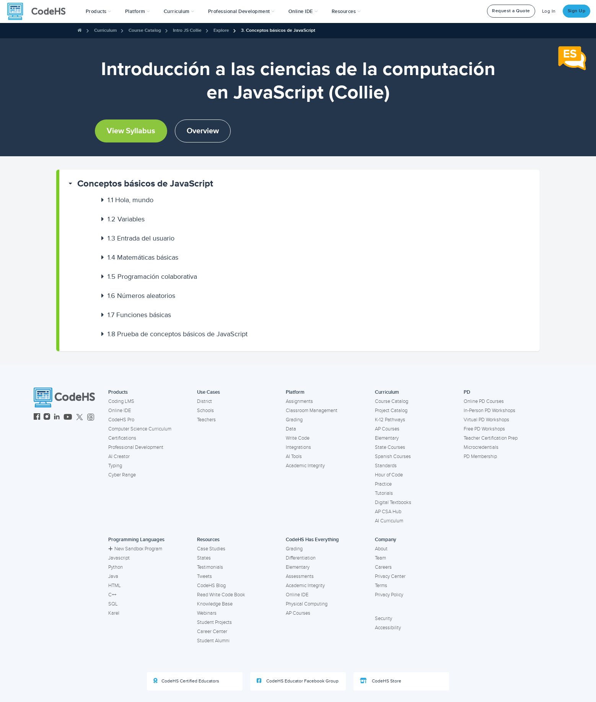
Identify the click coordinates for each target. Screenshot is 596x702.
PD (467, 392)
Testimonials (210, 567)
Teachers (206, 420)
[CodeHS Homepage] (39, 11)
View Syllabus (131, 131)
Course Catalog (145, 30)
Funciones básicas (139, 315)
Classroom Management (311, 410)
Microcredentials (481, 447)
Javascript (119, 558)
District (204, 401)
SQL (113, 604)
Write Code (297, 438)
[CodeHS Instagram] (47, 417)
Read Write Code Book (221, 595)
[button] (98, 11)
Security (383, 618)
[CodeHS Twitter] (79, 417)
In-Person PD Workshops (489, 410)
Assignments (299, 401)
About (381, 549)
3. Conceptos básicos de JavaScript (278, 30)
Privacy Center (390, 576)
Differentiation (301, 558)
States (204, 558)
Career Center (212, 631)
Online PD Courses (484, 401)
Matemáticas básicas (142, 257)
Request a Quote (511, 11)
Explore (221, 30)
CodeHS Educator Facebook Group (298, 681)
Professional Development (135, 447)
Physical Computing (306, 604)
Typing (115, 466)
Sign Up (577, 11)
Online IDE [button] (303, 11)
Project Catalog (391, 410)
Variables (126, 219)
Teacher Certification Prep (491, 438)
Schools (205, 410)
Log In (549, 11)
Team (380, 558)
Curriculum (105, 30)
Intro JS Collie (187, 30)
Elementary (387, 438)
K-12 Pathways (390, 420)
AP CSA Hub (388, 512)
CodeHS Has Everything (312, 539)
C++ (112, 595)
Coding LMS (121, 401)
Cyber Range (122, 475)
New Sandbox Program (135, 549)
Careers (383, 567)
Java (113, 576)
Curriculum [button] (179, 11)
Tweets (204, 576)
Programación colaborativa (152, 276)
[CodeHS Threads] (90, 417)
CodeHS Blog (211, 586)
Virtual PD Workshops (486, 420)
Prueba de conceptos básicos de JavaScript (177, 334)
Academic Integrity (305, 466)
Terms (381, 586)
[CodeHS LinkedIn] (57, 417)
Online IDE (119, 410)
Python (115, 567)
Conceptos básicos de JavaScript (145, 183)
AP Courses (387, 429)
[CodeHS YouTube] (68, 417)
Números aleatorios (141, 295)
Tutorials (384, 493)
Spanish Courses (393, 456)
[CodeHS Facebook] (37, 417)
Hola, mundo (130, 200)
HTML (114, 586)
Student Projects (214, 622)
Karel (113, 613)
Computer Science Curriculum (139, 429)
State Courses (390, 447)
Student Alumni (213, 641)
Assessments (300, 576)
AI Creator (119, 456)
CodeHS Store (380, 681)
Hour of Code (389, 475)
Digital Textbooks (393, 502)
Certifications (122, 438)
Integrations (298, 447)
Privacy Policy (389, 595)
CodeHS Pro (121, 420)
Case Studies (211, 549)
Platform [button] (137, 11)
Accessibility (388, 628)
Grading (294, 420)
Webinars (207, 613)
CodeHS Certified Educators (186, 681)
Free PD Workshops (484, 429)
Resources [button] (346, 11)
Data (291, 429)
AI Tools (294, 456)
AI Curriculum (389, 521)
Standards (386, 466)
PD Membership (480, 456)
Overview (203, 131)
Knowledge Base (215, 604)
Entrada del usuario (140, 238)
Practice (383, 484)
